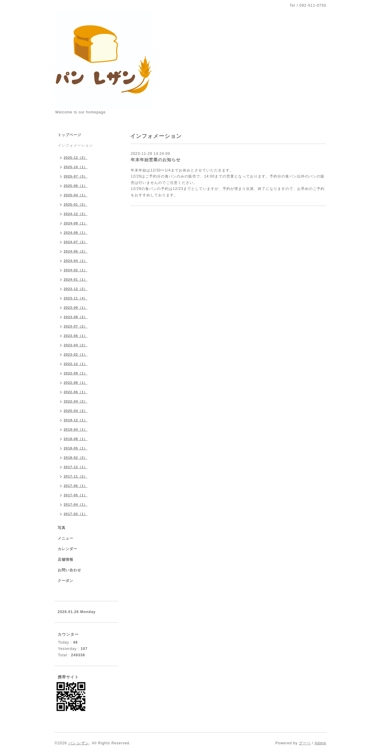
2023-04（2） (76, 345)
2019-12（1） (76, 420)
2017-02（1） (76, 514)
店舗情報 (65, 559)
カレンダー (67, 549)
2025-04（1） (76, 195)
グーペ (305, 743)
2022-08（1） (76, 382)
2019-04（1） (76, 429)
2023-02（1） (76, 354)
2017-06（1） (76, 486)
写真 (62, 528)
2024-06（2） (76, 251)
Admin (320, 743)
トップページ (69, 135)
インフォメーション (75, 145)
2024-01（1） (76, 279)
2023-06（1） (76, 336)
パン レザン (78, 743)
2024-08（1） (76, 232)
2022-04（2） (76, 401)
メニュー (65, 538)
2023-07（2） (76, 326)
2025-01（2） (76, 204)
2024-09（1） (76, 223)
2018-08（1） (76, 439)
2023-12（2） (76, 289)
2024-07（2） (76, 242)
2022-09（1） (76, 373)
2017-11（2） (76, 476)
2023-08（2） (76, 317)
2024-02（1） (76, 270)
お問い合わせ (69, 570)
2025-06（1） (76, 186)
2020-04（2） (76, 411)
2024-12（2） (76, 214)
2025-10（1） (76, 167)
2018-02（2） (76, 457)
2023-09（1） (76, 307)
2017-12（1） (76, 467)
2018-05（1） (76, 448)
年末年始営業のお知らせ (156, 159)
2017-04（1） (76, 504)
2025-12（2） (76, 157)
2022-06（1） (76, 392)
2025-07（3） (76, 176)
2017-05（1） (76, 495)
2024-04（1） (76, 261)
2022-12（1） (76, 364)
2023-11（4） (76, 298)
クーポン (65, 581)
